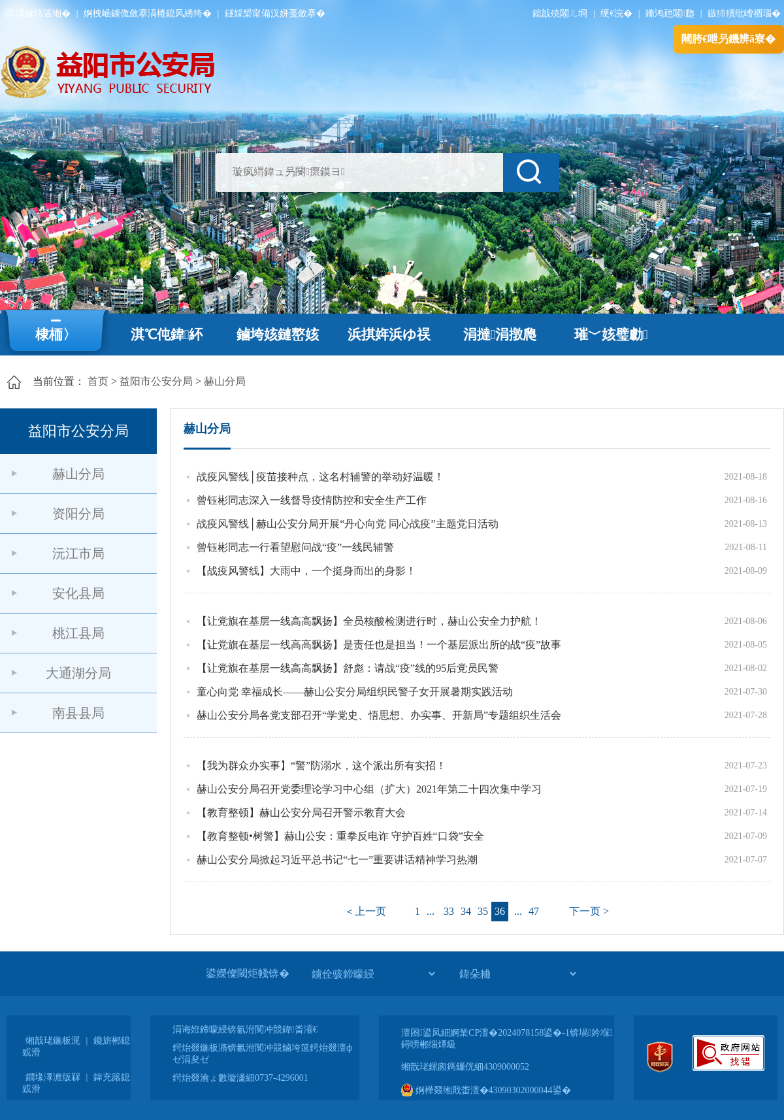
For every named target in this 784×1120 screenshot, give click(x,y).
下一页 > (589, 911)
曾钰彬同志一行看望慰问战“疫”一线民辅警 (295, 547)
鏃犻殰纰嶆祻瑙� (744, 13)
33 (449, 911)
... (430, 911)
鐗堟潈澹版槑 (52, 1077)
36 (500, 911)
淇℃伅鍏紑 (167, 334)
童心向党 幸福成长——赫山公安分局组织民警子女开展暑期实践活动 (355, 691)
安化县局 (78, 593)
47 (534, 911)
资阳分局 (78, 513)
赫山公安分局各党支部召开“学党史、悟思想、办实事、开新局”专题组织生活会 (379, 715)
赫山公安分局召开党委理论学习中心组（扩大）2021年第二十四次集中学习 (369, 789)
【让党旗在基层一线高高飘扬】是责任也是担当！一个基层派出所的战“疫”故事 (379, 644)
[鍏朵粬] (517, 973)
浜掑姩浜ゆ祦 (389, 334)
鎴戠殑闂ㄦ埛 (559, 13)
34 (466, 911)
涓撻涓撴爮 (500, 334)
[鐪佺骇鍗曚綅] (373, 973)
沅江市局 (78, 553)
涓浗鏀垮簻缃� (37, 13)
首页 (98, 381)
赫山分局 (225, 381)
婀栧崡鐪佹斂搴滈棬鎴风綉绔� (148, 13)
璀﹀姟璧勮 (611, 334)
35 (483, 911)
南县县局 (78, 713)
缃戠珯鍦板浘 (52, 1041)
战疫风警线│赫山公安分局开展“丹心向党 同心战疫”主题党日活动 (347, 523)
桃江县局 (78, 633)
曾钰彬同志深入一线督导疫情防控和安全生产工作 (312, 500)
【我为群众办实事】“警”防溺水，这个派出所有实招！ (321, 765)
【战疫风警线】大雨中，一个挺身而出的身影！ (306, 570)
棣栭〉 (55, 334)
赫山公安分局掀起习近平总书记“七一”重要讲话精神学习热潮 (337, 859)
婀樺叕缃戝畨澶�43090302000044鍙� (486, 1090)
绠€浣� (616, 13)
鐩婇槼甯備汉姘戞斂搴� (275, 13)
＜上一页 (365, 911)
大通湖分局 (78, 673)
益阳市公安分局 (156, 381)
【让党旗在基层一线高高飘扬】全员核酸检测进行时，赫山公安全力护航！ (369, 621)
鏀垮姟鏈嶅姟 (278, 334)
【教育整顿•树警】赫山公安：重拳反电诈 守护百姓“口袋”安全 (340, 836)
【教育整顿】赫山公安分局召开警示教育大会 (301, 812)
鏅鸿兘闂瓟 (669, 13)
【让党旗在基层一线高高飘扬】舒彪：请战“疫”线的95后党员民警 (347, 668)
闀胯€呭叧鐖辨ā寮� (728, 38)
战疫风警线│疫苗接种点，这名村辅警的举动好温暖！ (320, 476)
